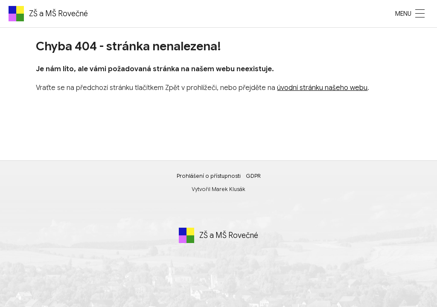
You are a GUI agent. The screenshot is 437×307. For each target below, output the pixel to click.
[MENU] (419, 13)
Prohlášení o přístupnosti (209, 176)
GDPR (253, 176)
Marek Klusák (228, 189)
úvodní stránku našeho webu (322, 88)
